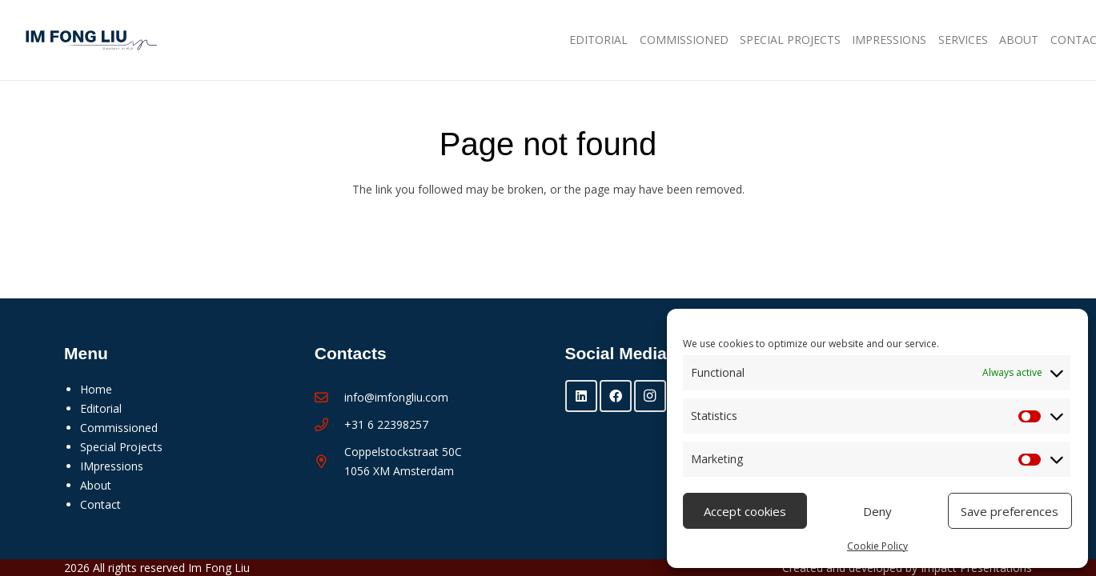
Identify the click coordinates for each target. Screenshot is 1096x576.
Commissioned (119, 427)
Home (96, 389)
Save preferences (1009, 511)
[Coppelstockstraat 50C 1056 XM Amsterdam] (329, 462)
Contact (100, 504)
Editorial (101, 408)
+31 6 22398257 (386, 424)
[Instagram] (650, 396)
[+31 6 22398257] (329, 425)
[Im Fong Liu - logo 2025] (87, 40)
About (95, 485)
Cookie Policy (877, 546)
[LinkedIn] (581, 396)
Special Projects (121, 446)
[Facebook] (616, 396)
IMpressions (111, 466)
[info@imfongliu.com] (329, 398)
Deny (877, 511)
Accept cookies (745, 511)
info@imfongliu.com (396, 397)
